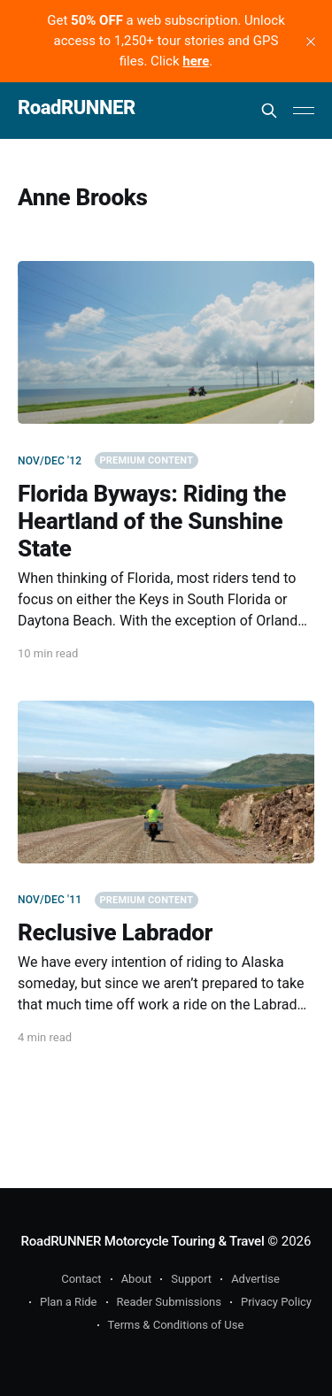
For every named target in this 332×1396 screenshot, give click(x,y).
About (136, 1278)
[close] (311, 41)
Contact (81, 1278)
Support (191, 1278)
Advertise (255, 1278)
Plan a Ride (68, 1301)
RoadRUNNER (76, 108)
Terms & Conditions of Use (176, 1324)
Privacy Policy (276, 1301)
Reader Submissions (169, 1301)
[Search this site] (269, 110)
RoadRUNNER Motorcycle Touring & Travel (143, 1241)
